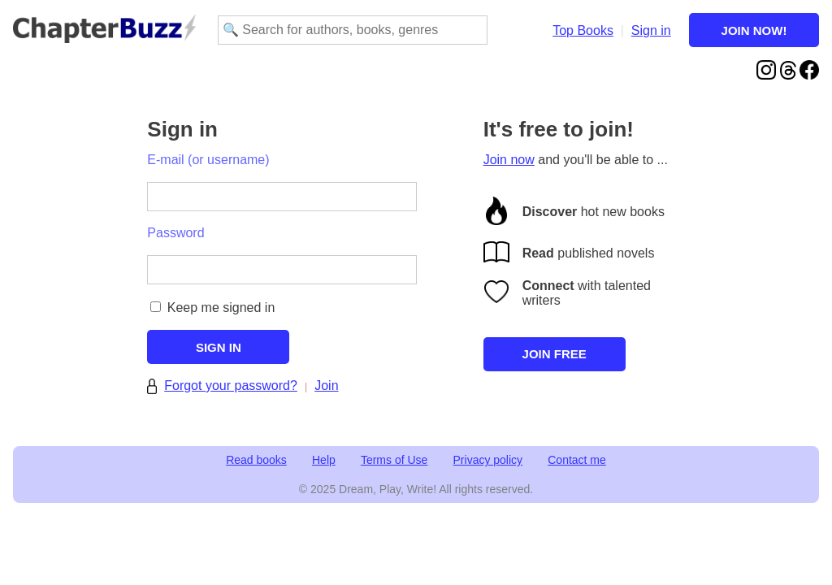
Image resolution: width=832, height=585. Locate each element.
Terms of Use (394, 459)
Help (324, 459)
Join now (509, 160)
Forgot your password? (230, 385)
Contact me (577, 459)
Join (326, 385)
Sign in (651, 30)
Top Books (582, 30)
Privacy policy (488, 459)
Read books (256, 459)
